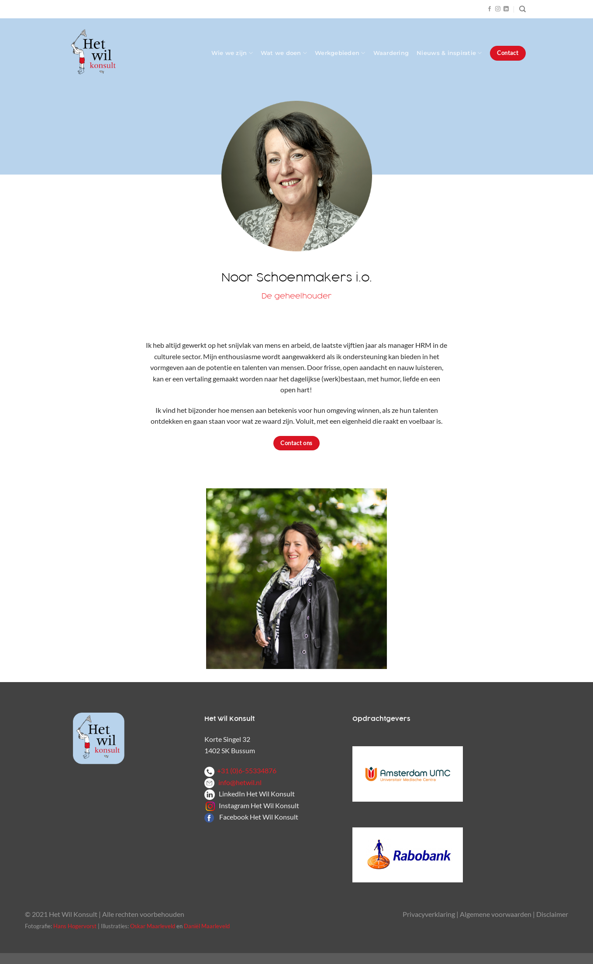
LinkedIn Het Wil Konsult (257, 793)
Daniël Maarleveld (207, 926)
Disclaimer (552, 914)
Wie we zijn (232, 53)
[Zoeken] (522, 9)
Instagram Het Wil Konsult (259, 805)
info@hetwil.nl (233, 782)
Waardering (391, 53)
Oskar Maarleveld (152, 926)
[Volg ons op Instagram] (497, 9)
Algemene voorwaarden (495, 914)
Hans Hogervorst (75, 926)
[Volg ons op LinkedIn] (506, 9)
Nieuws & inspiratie (449, 53)
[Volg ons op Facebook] (489, 9)
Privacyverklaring (429, 914)
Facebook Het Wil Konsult (258, 817)
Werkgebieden (340, 53)
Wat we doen (284, 53)
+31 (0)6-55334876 (240, 770)
